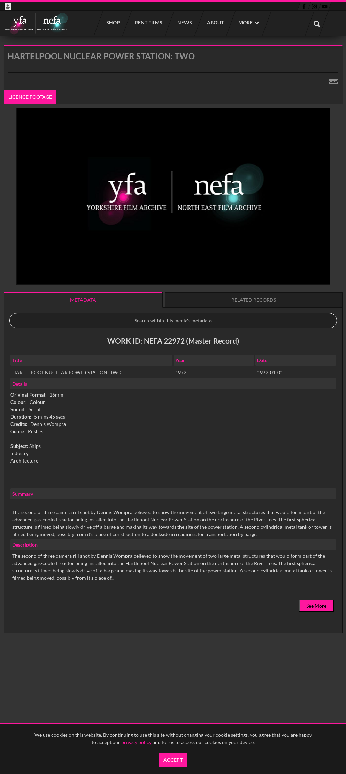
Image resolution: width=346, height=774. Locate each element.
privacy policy (136, 742)
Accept (173, 760)
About (215, 22)
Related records (253, 300)
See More (316, 606)
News (184, 22)
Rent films (148, 22)
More (245, 22)
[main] (173, 357)
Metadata (83, 300)
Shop (113, 22)
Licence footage (30, 97)
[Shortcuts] (333, 80)
